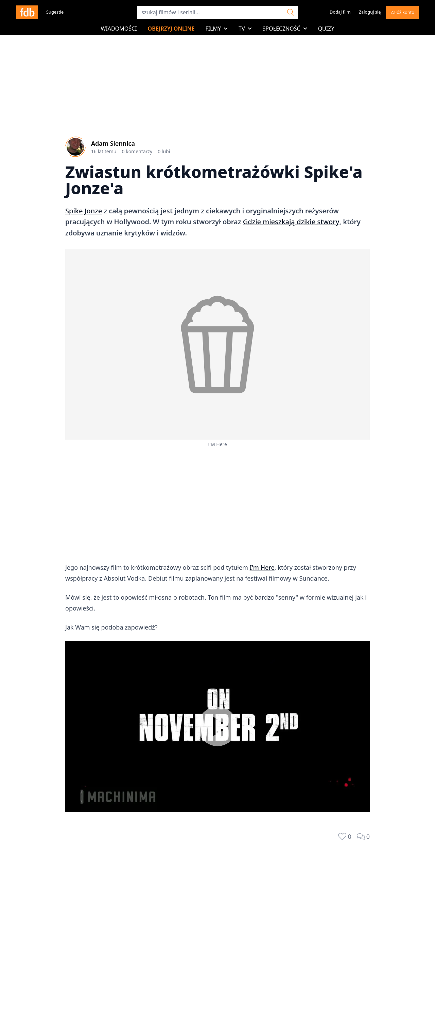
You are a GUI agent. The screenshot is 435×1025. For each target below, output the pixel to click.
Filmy (216, 28)
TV (245, 28)
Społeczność (285, 28)
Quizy (326, 28)
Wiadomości (119, 28)
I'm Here (262, 567)
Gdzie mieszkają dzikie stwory (291, 221)
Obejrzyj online (171, 28)
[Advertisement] (217, 506)
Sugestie (55, 12)
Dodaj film (340, 12)
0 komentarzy (137, 151)
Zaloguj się (370, 12)
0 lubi (164, 151)
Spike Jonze (83, 210)
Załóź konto (402, 12)
